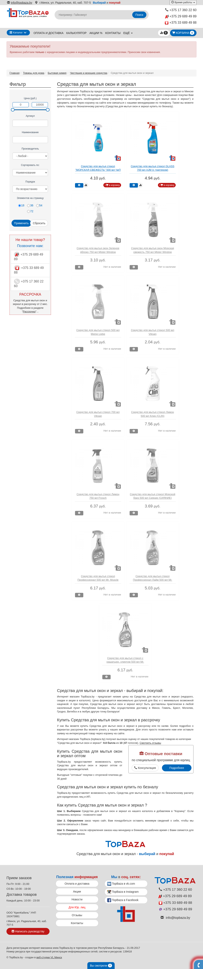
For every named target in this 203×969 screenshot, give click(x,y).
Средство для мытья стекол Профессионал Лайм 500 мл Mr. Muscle (152, 580)
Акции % (95, 33)
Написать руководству (28, 931)
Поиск (139, 14)
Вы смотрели (101, 965)
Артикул (30, 116)
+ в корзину (112, 185)
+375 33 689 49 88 (181, 23)
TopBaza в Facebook (123, 900)
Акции (77, 891)
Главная (14, 72)
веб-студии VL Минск (49, 957)
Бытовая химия (57, 72)
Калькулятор (76, 33)
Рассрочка (29, 311)
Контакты (113, 33)
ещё (128, 33)
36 (30, 205)
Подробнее (176, 767)
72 (30, 211)
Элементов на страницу (30, 198)
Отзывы (77, 915)
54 (39, 205)
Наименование (30, 132)
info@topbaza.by (19, 2)
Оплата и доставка (48, 33)
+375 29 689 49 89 (181, 16)
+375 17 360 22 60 (181, 10)
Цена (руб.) (30, 98)
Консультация (145, 767)
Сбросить (39, 223)
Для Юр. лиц (77, 907)
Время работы (183, 2)
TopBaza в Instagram (123, 892)
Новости (77, 899)
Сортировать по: (30, 165)
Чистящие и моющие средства (88, 72)
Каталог (16, 32)
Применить (21, 223)
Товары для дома (33, 72)
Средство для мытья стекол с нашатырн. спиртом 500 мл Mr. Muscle (125, 662)
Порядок (30, 181)
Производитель (30, 148)
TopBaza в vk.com (121, 884)
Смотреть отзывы (150, 742)
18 (21, 205)
